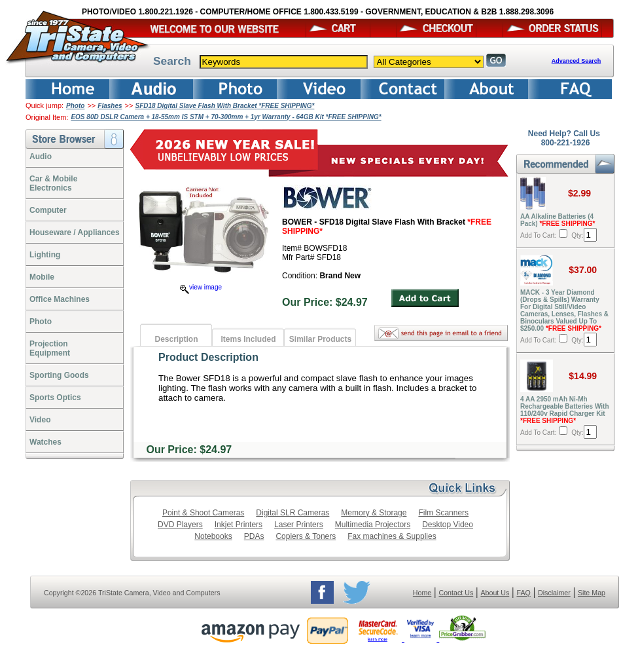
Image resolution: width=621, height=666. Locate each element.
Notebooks (213, 536)
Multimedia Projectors (372, 524)
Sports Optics (55, 397)
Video (39, 419)
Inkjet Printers (238, 524)
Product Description (208, 357)
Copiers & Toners (305, 536)
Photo (75, 105)
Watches (45, 442)
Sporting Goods (59, 375)
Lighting (44, 254)
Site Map (591, 593)
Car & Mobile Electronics (53, 183)
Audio (40, 156)
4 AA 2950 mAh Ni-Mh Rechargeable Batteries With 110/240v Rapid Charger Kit (564, 410)
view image (201, 287)
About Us (494, 593)
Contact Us (456, 593)
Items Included (248, 339)
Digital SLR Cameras (292, 512)
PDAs (254, 536)
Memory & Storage (373, 512)
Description (176, 339)
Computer (48, 210)
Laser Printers (298, 524)
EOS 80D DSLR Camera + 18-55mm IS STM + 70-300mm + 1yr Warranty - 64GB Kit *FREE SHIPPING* (226, 116)
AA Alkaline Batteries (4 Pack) (557, 220)
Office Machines (59, 299)
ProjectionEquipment (49, 348)
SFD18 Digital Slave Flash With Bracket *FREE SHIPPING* (224, 105)
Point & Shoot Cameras (203, 512)
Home (422, 593)
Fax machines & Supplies (391, 536)
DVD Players (180, 524)
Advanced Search (576, 61)
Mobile (41, 277)
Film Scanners (443, 512)
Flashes (110, 105)
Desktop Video (447, 524)
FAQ (523, 593)
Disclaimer (554, 593)
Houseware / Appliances (74, 232)
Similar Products (320, 339)
